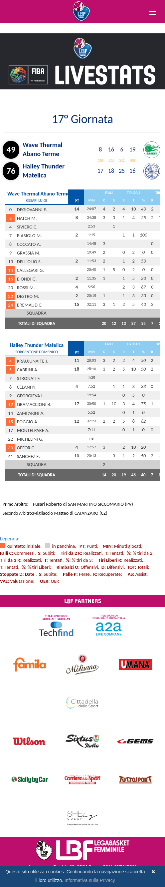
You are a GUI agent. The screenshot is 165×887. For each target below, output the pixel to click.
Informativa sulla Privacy (90, 880)
